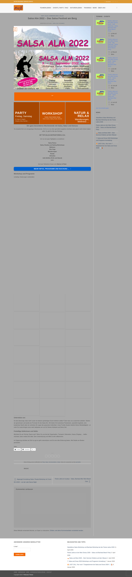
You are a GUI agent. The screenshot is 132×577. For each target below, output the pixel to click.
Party (42, 15)
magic (62, 23)
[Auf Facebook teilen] (46, 456)
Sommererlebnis (54, 15)
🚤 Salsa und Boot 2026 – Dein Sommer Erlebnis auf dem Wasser (106, 134)
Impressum (21, 572)
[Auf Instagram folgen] (114, 1)
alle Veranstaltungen (102, 108)
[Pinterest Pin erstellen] (55, 456)
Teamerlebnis (46, 8)
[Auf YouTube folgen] (117, 1)
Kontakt (49, 572)
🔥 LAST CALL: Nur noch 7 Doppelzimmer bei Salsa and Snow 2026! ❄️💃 (106, 146)
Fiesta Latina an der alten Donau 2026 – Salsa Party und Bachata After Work (113, 62)
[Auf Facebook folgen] (112, 1)
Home (15, 572)
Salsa (46, 15)
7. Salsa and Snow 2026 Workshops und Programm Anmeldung (107, 139)
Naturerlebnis (76, 8)
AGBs (27, 572)
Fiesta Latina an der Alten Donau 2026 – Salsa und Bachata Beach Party (106, 127)
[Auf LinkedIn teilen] (58, 456)
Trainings (88, 8)
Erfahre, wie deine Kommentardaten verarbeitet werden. (66, 530)
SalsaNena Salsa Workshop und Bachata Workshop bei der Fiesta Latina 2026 (106, 120)
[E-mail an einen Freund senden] (52, 456)
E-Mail (16, 546)
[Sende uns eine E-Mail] (115, 1)
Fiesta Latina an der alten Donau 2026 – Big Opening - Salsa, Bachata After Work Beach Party (113, 44)
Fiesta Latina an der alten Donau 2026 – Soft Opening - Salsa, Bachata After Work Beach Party (113, 26)
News (95, 8)
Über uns (102, 8)
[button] (107, 1)
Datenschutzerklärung (37, 572)
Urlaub (61, 15)
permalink (78, 462)
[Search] (117, 8)
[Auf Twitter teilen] (49, 456)
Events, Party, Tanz (61, 8)
